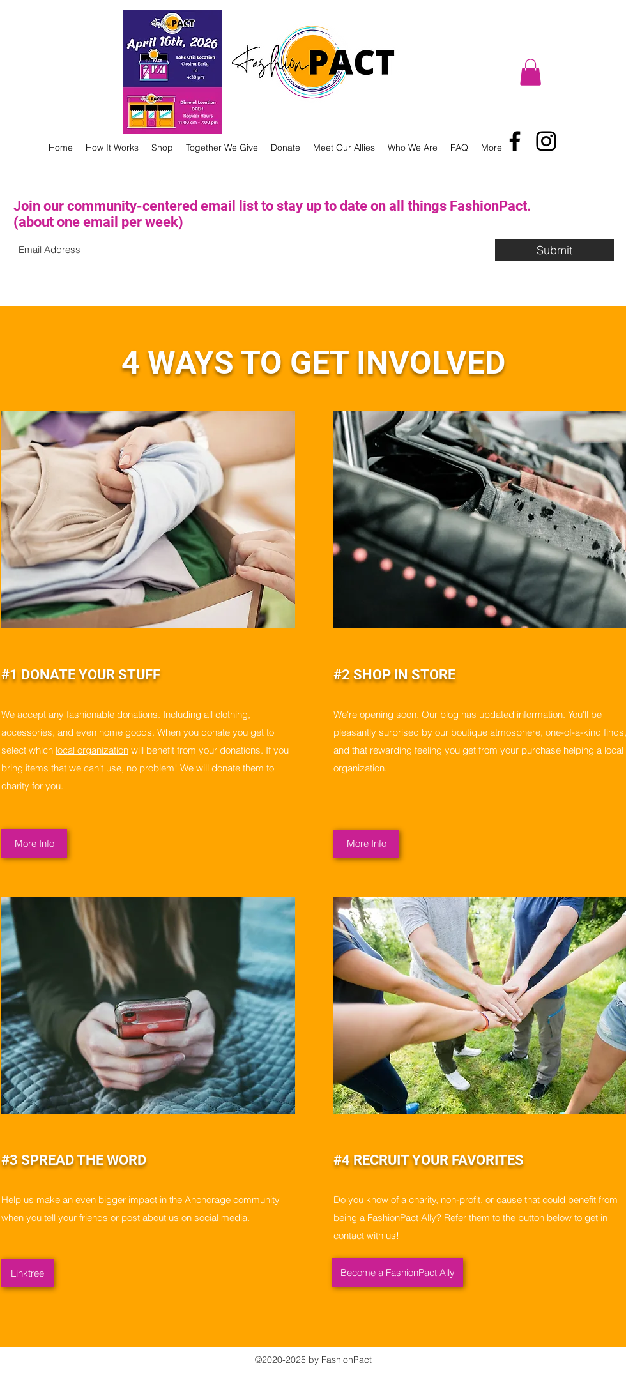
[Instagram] (546, 141)
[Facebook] (514, 141)
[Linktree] (27, 1273)
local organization (92, 750)
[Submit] (554, 250)
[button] (530, 72)
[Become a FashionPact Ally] (397, 1272)
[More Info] (34, 843)
